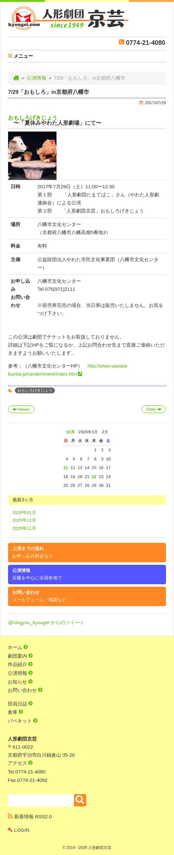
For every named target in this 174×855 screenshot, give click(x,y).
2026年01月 (24, 512)
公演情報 (36, 78)
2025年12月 (24, 520)
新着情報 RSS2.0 (30, 816)
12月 (70, 432)
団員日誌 (20, 703)
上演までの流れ (32, 552)
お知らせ (20, 681)
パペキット (22, 720)
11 (65, 468)
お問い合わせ (39, 596)
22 (94, 477)
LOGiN (18, 830)
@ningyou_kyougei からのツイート (46, 622)
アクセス (20, 763)
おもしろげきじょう (32, 118)
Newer (21, 409)
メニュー (20, 57)
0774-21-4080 (145, 42)
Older (153, 409)
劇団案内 (20, 656)
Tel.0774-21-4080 (27, 771)
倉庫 (15, 712)
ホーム (18, 647)
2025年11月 (24, 528)
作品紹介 (20, 664)
